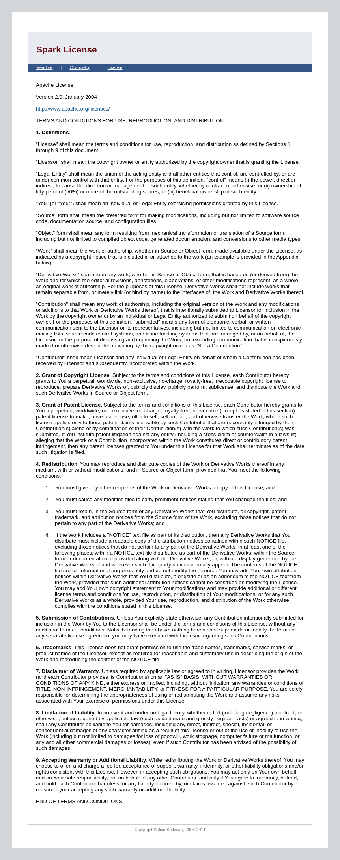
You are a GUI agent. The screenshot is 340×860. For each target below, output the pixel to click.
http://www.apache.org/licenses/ (73, 109)
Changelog (79, 67)
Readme (44, 67)
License (115, 67)
